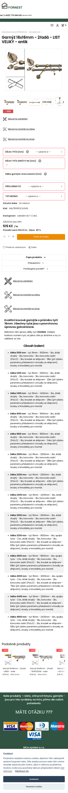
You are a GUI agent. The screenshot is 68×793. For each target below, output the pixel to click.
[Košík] (64, 25)
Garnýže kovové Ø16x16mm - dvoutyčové (21, 32)
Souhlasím (33, 779)
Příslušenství (34, 263)
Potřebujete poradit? (34, 268)
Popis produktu (34, 257)
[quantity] (9, 236)
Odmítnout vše (22, 771)
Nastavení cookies (34, 786)
